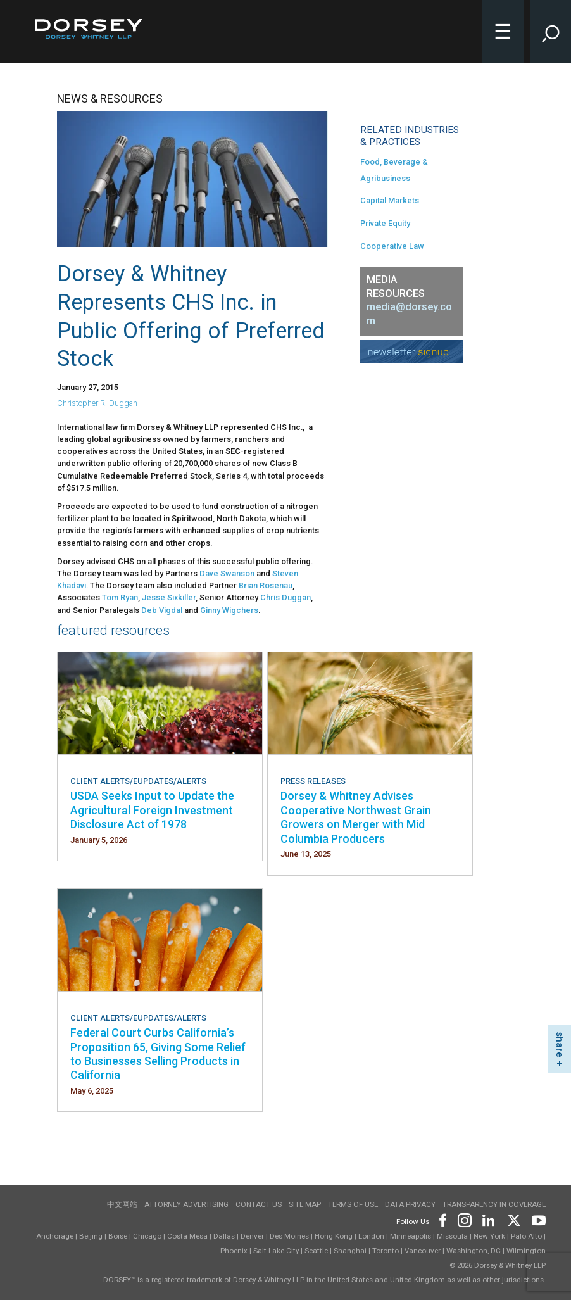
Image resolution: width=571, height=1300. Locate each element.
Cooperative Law (392, 246)
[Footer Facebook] (442, 1219)
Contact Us (258, 1204)
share (559, 1044)
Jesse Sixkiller (169, 597)
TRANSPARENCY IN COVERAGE (494, 1204)
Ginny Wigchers (229, 610)
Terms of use (353, 1204)
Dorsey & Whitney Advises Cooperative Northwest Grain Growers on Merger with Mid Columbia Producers (355, 817)
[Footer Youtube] (536, 1219)
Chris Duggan (285, 597)
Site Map (305, 1204)
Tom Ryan (120, 597)
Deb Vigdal (161, 610)
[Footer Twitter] (513, 1219)
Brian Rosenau (265, 585)
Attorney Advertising (186, 1204)
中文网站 (122, 1204)
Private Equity (385, 223)
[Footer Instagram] (464, 1219)
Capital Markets (389, 200)
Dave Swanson (226, 573)
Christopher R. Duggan (97, 403)
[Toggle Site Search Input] (550, 31)
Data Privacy (410, 1204)
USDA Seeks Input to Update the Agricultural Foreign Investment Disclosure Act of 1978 (152, 810)
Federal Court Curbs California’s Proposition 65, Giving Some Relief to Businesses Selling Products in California (158, 1054)
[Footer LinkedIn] (488, 1219)
